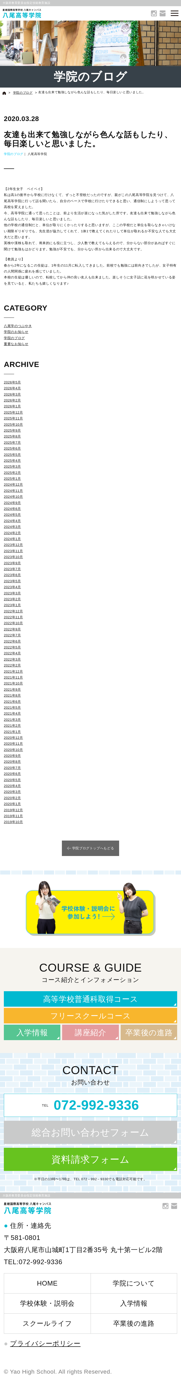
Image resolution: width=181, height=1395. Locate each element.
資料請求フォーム (90, 1159)
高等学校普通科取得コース (90, 999)
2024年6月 (12, 509)
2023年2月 (12, 599)
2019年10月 (13, 822)
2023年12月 (13, 545)
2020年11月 (13, 744)
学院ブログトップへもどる (93, 848)
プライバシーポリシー (45, 1343)
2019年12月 (13, 810)
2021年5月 (12, 707)
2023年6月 (12, 575)
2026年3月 (12, 394)
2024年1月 (12, 539)
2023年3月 (12, 593)
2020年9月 (12, 756)
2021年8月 (12, 695)
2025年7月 (12, 442)
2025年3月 (12, 466)
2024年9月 (12, 503)
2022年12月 (13, 611)
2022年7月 (12, 635)
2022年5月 (12, 647)
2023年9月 (12, 563)
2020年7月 (12, 768)
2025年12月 (13, 412)
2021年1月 (12, 732)
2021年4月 (12, 713)
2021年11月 (13, 677)
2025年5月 (12, 455)
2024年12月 (13, 484)
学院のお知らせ (16, 332)
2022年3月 (12, 659)
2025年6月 (12, 448)
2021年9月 (12, 689)
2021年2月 (12, 726)
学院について (134, 1283)
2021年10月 (13, 683)
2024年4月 (12, 521)
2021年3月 (12, 720)
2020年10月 (13, 750)
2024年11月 (13, 491)
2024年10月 (13, 497)
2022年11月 (13, 617)
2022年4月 (12, 653)
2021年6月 (12, 702)
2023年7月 (12, 569)
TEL (90, 1105)
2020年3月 (12, 792)
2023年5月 (12, 581)
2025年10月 (13, 424)
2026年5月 (12, 382)
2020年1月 (12, 804)
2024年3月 (12, 527)
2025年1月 (12, 479)
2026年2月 (12, 400)
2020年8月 (12, 762)
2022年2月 (12, 665)
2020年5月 (12, 780)
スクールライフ (47, 1323)
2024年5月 (12, 515)
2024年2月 (12, 533)
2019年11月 (13, 816)
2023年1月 (12, 605)
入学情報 (32, 1032)
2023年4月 (12, 587)
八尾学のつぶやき (18, 326)
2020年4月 (12, 786)
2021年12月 (13, 671)
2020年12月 (13, 738)
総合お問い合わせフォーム (90, 1132)
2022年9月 (12, 629)
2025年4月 (12, 461)
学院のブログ (13, 154)
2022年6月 (12, 641)
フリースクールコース (90, 1016)
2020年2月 (12, 798)
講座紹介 (90, 1032)
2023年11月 (13, 551)
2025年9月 (12, 430)
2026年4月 (12, 388)
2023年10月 (13, 557)
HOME (47, 1283)
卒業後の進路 (149, 1032)
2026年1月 (12, 406)
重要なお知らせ (16, 344)
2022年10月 (13, 623)
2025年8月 (12, 436)
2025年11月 (13, 418)
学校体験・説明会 (47, 1303)
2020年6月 (12, 774)
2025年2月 (12, 473)
